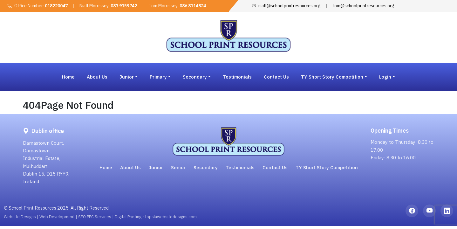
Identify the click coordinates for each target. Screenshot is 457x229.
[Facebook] (412, 211)
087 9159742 (124, 6)
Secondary (206, 167)
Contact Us (276, 77)
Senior (178, 167)
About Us (97, 77)
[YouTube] (429, 211)
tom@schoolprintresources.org (363, 6)
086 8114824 (193, 6)
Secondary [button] (195, 77)
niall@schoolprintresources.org (289, 6)
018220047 (56, 6)
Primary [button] (158, 77)
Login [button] (385, 77)
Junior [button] (126, 77)
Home (68, 77)
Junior (156, 167)
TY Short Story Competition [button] (332, 77)
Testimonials (237, 77)
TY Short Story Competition (327, 167)
